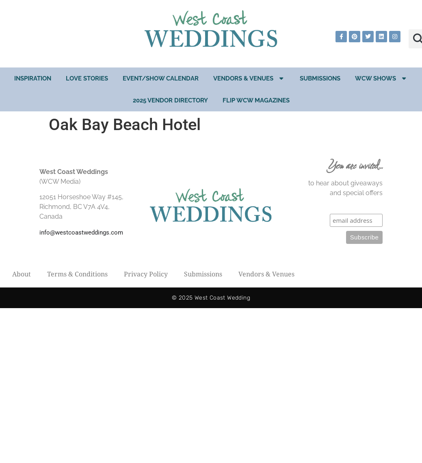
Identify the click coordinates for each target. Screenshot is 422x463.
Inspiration (32, 78)
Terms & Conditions (77, 274)
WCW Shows (381, 78)
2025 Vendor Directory (170, 100)
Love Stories (87, 78)
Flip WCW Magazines (256, 100)
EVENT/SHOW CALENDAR (161, 78)
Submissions (320, 78)
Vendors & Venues (249, 78)
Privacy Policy (146, 274)
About (21, 274)
